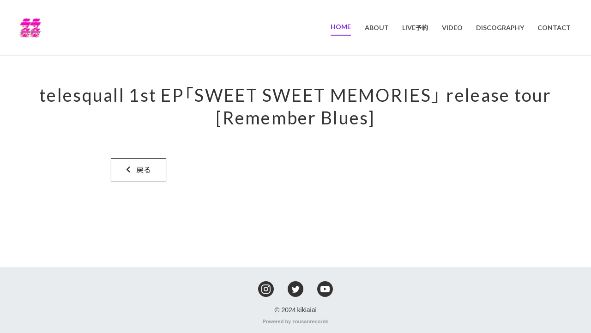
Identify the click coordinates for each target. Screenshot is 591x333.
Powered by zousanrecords (296, 321)
